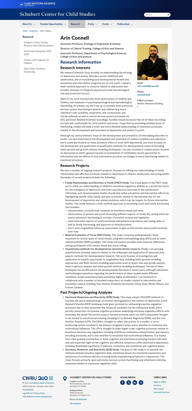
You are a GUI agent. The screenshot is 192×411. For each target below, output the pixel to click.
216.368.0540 (81, 399)
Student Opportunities (54, 24)
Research (78, 24)
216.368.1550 (143, 95)
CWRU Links (160, 377)
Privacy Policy (39, 393)
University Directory (161, 392)
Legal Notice (28, 393)
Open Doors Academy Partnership (34, 70)
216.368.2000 (28, 390)
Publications (126, 24)
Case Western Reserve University (41, 383)
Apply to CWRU (160, 382)
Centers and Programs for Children (36, 61)
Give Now (157, 385)
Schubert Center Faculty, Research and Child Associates (38, 44)
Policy (94, 24)
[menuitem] (29, 24)
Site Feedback (75, 403)
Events (108, 24)
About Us (29, 24)
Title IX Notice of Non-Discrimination (37, 396)
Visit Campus (159, 389)
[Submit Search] (168, 15)
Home (25, 31)
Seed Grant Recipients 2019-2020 (38, 53)
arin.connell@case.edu (148, 86)
